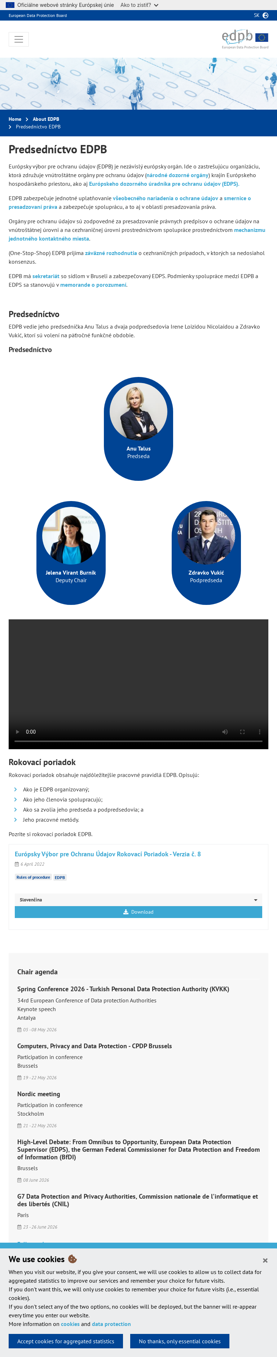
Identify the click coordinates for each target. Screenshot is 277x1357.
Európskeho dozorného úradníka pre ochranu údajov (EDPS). (164, 183)
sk (257, 15)
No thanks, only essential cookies (180, 1341)
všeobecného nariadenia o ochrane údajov (165, 198)
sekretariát (46, 276)
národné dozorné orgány (177, 175)
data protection (111, 1323)
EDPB (60, 877)
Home (15, 119)
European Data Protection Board (38, 15)
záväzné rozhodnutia (111, 252)
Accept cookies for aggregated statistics (65, 1341)
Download (138, 912)
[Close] (265, 1260)
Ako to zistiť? (139, 5)
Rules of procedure (33, 876)
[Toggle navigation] (19, 39)
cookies (70, 1323)
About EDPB (46, 119)
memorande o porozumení (93, 284)
